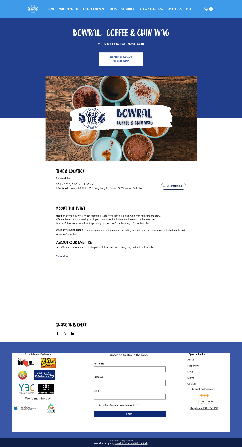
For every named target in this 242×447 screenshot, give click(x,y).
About (190, 359)
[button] (208, 9)
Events (190, 377)
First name (99, 363)
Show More (62, 256)
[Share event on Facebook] (57, 333)
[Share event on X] (65, 333)
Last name (98, 377)
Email (97, 391)
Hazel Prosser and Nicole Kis (130, 443)
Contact (191, 383)
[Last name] (129, 383)
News (190, 371)
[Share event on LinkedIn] (72, 333)
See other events (121, 61)
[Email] (129, 396)
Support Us (193, 365)
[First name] (129, 369)
